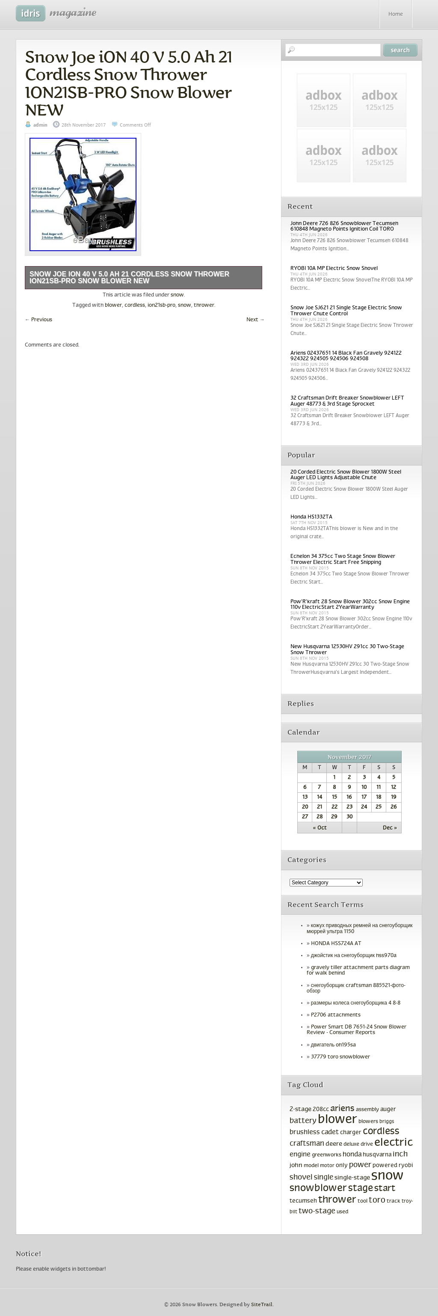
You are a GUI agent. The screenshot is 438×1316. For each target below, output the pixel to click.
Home (395, 14)
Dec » (390, 828)
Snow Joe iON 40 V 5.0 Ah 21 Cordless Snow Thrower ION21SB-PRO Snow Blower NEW (128, 83)
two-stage (317, 1211)
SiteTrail (261, 1304)
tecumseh (303, 1201)
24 (364, 807)
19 (394, 797)
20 (305, 807)
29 (334, 817)
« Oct (320, 828)
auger (388, 1109)
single (323, 1177)
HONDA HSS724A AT (336, 943)
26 (394, 807)
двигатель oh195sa (333, 1045)
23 (349, 807)
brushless (305, 1132)
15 (334, 797)
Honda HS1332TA (311, 517)
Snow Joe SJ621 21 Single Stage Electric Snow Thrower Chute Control (346, 310)
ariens (342, 1109)
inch (400, 1154)
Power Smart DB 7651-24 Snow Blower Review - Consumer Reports (356, 1030)
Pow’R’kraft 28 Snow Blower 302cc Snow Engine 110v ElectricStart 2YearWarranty (350, 604)
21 (319, 807)
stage (360, 1188)
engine (300, 1154)
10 (364, 787)
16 (349, 797)
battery (303, 1121)
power (360, 1165)
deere (334, 1144)
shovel (301, 1177)
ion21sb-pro (161, 305)
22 (334, 807)
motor (327, 1166)
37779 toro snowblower (340, 1057)
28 (320, 817)
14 (319, 797)
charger (350, 1132)
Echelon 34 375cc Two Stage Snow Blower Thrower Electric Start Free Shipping (342, 559)
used (342, 1212)
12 (393, 787)
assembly (367, 1109)
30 (349, 817)
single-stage (352, 1178)
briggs (386, 1122)
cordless (134, 305)
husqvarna (377, 1155)
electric (393, 1143)
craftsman (307, 1144)
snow (177, 295)
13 (305, 797)
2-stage (300, 1109)
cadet (330, 1132)
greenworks (326, 1155)
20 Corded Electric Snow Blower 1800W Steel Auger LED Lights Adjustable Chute (345, 475)
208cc (321, 1109)
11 (378, 787)
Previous (38, 320)
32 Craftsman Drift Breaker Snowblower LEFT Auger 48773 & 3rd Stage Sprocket (347, 401)
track (393, 1201)
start (385, 1188)
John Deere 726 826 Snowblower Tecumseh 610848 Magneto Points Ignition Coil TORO (344, 226)
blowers (368, 1121)
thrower (204, 305)
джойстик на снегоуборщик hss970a (354, 955)
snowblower (318, 1188)
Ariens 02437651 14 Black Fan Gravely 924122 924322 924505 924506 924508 (346, 356)
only (342, 1165)
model (311, 1165)
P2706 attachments (336, 1015)
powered (385, 1165)
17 (364, 797)
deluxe (351, 1144)
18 (378, 797)
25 (379, 807)
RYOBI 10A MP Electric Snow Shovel (334, 268)
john (296, 1165)
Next (255, 320)
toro (377, 1200)
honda (352, 1154)
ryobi (406, 1165)
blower (113, 305)
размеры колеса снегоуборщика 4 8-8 (355, 1003)
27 (305, 817)
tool (362, 1201)
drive (367, 1144)
